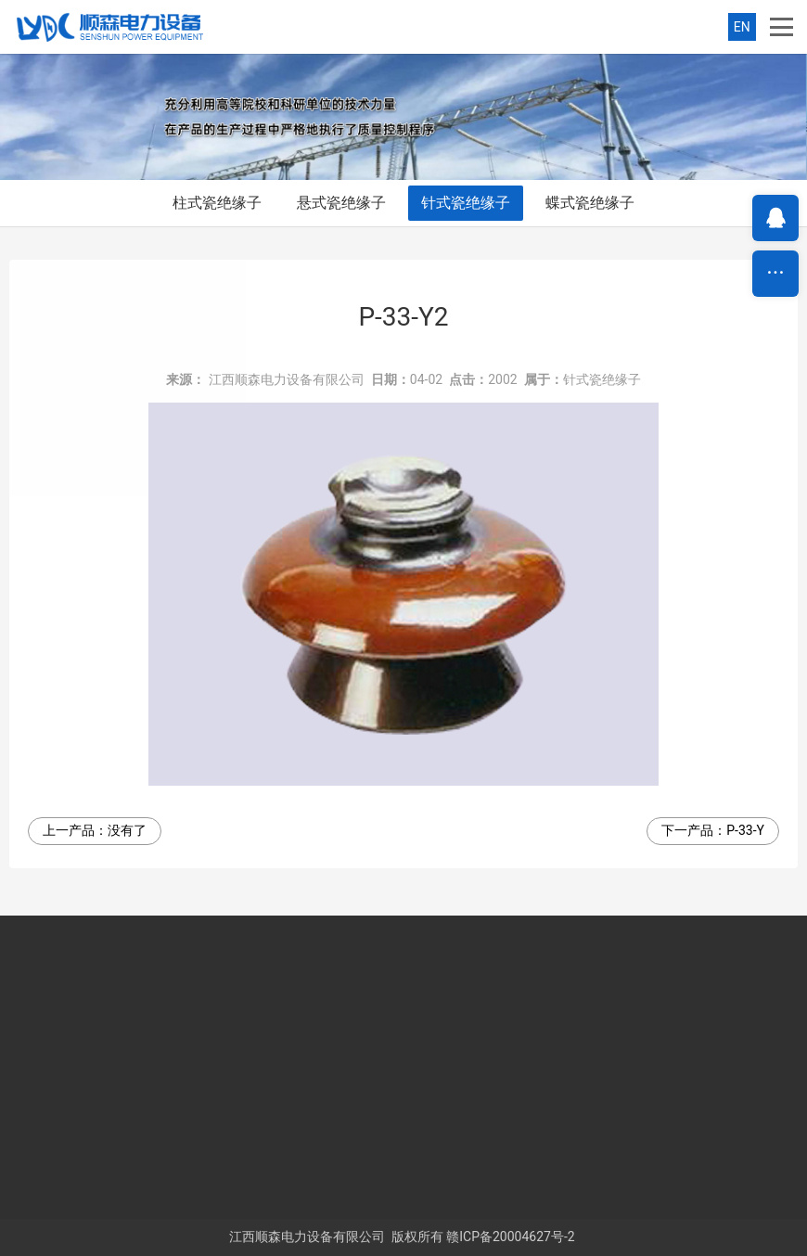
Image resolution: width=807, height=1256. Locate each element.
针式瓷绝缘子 (465, 202)
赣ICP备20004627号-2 (510, 1236)
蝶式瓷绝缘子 (589, 202)
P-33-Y (745, 830)
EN (742, 26)
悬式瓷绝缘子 (341, 202)
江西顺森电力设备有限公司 (287, 379)
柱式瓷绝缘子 (217, 202)
